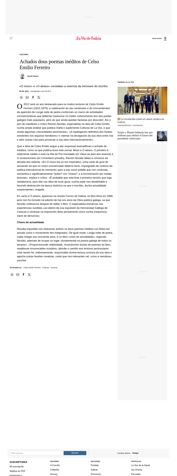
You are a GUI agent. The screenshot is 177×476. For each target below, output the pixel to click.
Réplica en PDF (17, 471)
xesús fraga (32, 76)
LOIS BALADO (137, 125)
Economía (96, 474)
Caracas (54, 268)
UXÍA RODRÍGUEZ (124, 125)
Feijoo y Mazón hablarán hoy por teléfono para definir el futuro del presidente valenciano (135, 135)
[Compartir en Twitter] (39, 97)
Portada (95, 465)
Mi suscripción (17, 466)
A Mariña (54, 470)
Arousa (53, 474)
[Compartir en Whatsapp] (21, 97)
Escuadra (136, 474)
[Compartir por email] (27, 97)
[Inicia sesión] (159, 38)
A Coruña (55, 465)
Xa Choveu (136, 470)
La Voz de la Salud (140, 465)
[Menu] (11, 38)
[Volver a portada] (88, 38)
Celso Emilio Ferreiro (32, 268)
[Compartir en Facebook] (33, 97)
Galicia (94, 470)
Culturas (45, 268)
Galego (135, 453)
